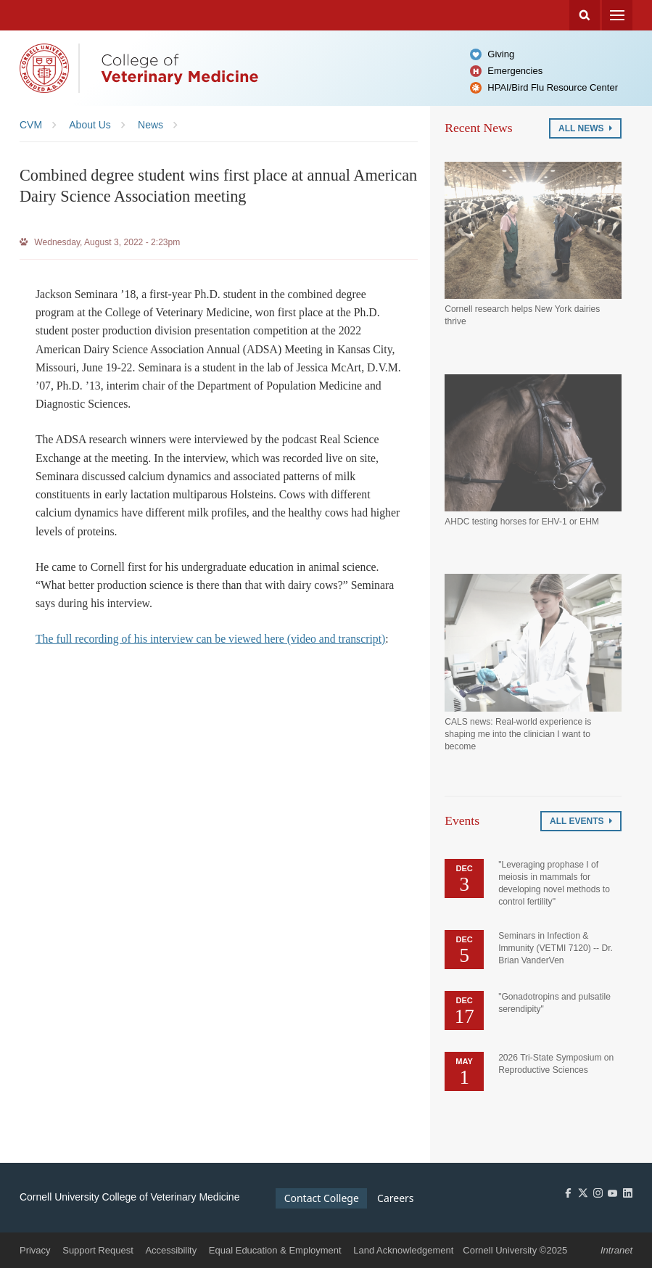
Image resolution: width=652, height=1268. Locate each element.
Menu (617, 15)
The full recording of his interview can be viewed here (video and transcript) (210, 639)
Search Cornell (584, 15)
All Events (581, 821)
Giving (500, 54)
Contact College (321, 1198)
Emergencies (514, 70)
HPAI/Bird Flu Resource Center (552, 87)
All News (585, 128)
